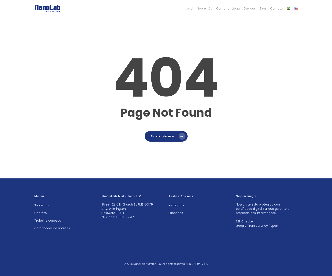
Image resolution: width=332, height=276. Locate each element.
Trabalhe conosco (47, 220)
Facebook (176, 213)
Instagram (176, 205)
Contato (40, 213)
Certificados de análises (52, 228)
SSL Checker (245, 221)
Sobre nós (41, 205)
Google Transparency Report (257, 226)
